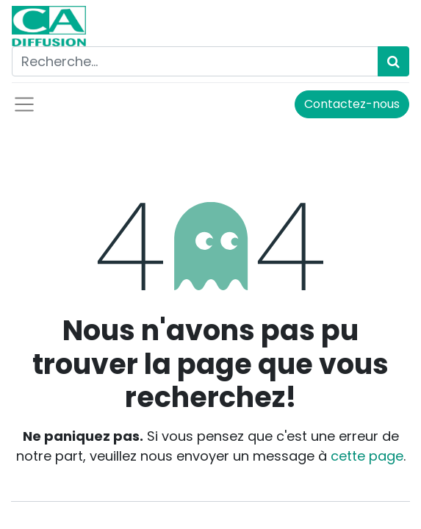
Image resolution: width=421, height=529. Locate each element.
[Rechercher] (393, 61)
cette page (367, 456)
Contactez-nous (352, 104)
